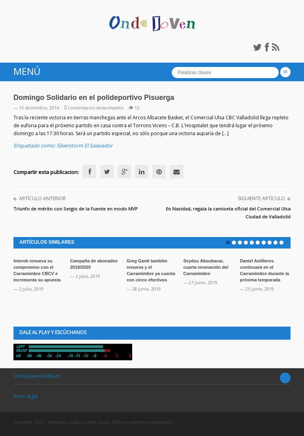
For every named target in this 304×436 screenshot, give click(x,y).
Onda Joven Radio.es (36, 376)
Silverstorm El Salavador (84, 145)
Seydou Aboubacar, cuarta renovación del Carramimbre (205, 267)
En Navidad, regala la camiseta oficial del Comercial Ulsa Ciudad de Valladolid (228, 213)
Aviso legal (25, 396)
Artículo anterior (42, 198)
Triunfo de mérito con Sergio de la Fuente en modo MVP (75, 209)
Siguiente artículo (261, 198)
